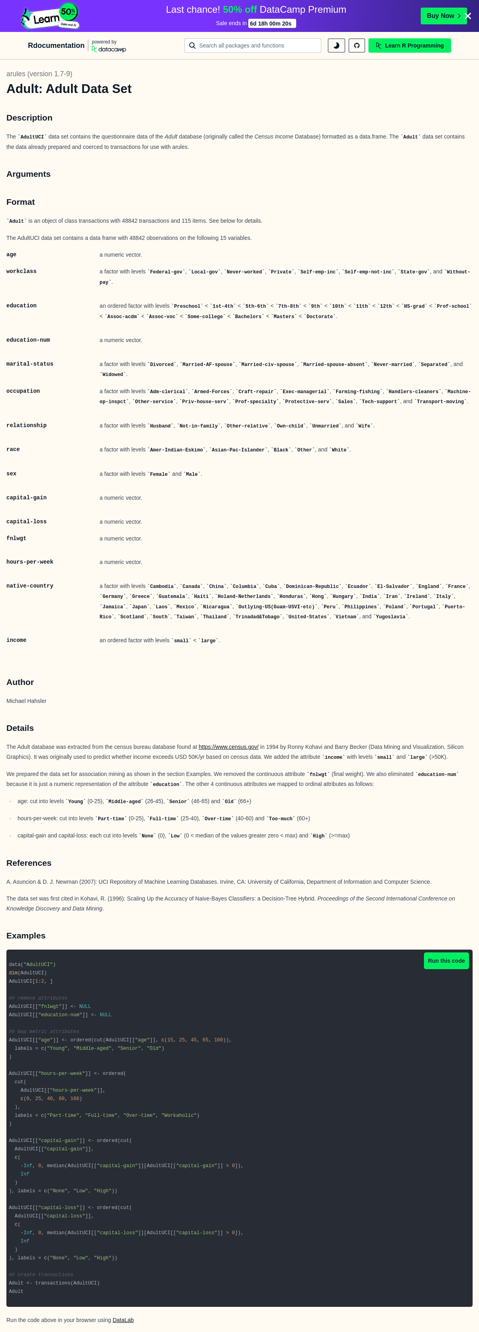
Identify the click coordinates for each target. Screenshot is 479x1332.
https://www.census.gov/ (229, 747)
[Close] (468, 16)
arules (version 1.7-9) (39, 74)
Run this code (446, 961)
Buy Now (444, 15)
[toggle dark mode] (336, 45)
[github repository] (356, 45)
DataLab (123, 1320)
